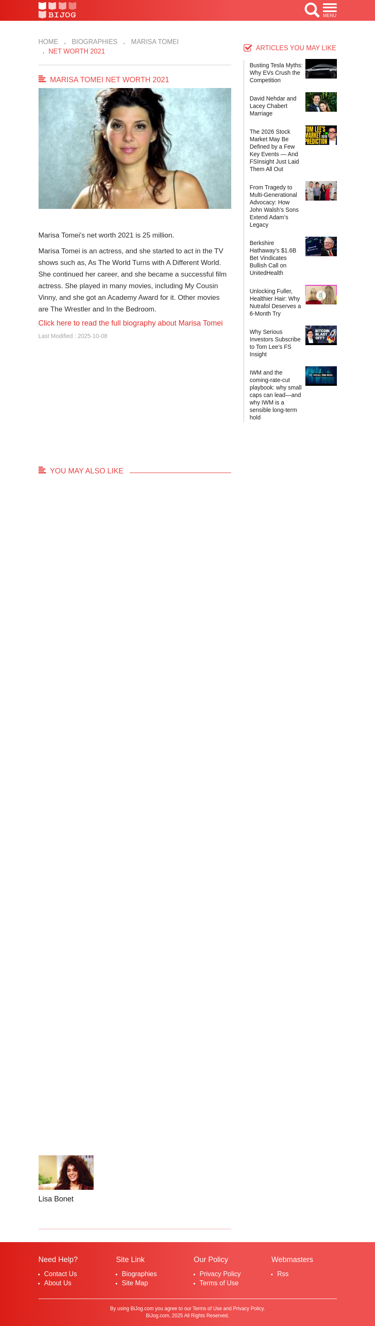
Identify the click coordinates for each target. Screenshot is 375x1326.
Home (48, 41)
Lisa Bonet (56, 1199)
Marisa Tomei (154, 41)
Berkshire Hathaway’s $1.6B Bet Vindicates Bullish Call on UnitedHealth (273, 258)
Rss (283, 1273)
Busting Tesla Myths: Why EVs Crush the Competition (276, 72)
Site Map (135, 1283)
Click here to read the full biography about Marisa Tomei (131, 323)
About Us (58, 1283)
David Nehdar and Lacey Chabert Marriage (273, 106)
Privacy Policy (220, 1273)
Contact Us (60, 1273)
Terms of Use (219, 1283)
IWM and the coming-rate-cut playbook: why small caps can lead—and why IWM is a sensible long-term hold (276, 395)
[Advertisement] (135, 406)
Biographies (94, 41)
